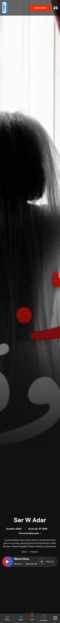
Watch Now (21, 559)
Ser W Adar (30, 520)
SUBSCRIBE (40, 8)
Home (7, 618)
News (21, 618)
